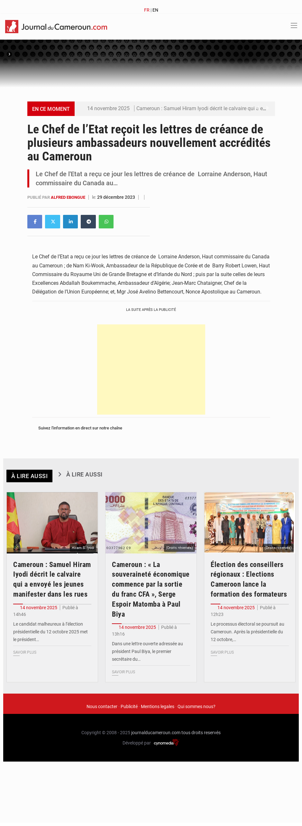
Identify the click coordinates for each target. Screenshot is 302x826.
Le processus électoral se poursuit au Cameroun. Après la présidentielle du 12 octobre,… (247, 631)
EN (155, 10)
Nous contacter (102, 706)
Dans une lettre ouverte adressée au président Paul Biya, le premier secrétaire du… (147, 651)
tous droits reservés (201, 732)
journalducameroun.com (155, 732)
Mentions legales (157, 706)
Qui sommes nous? (196, 706)
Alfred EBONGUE (68, 197)
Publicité (129, 706)
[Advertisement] (151, 369)
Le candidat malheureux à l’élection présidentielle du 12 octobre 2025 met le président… (50, 631)
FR (147, 10)
